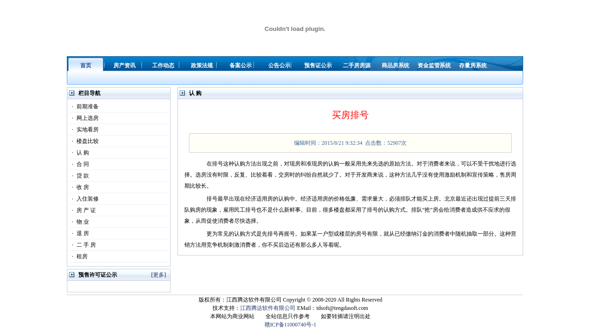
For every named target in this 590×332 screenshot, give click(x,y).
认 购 (79, 152)
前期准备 (84, 106)
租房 (78, 256)
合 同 (79, 164)
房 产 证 (82, 210)
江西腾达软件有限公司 (267, 308)
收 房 (79, 187)
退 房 (79, 233)
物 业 (79, 221)
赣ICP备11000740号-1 (290, 324)
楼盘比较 (84, 141)
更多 (158, 275)
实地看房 (84, 129)
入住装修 (84, 198)
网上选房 (84, 118)
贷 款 (79, 175)
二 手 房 (82, 244)
